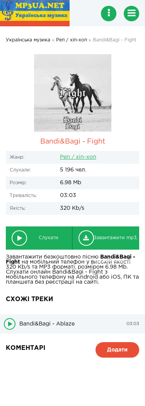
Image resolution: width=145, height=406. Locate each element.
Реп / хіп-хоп (78, 157)
